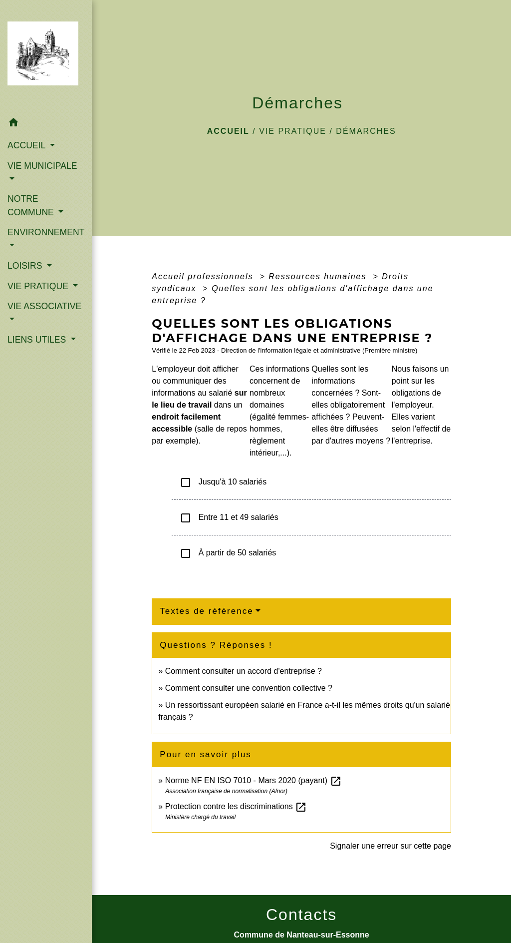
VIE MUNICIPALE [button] (42, 166)
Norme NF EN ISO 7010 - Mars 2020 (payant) (253, 780)
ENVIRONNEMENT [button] (45, 232)
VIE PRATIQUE (292, 131)
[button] (45, 124)
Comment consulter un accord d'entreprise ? (243, 671)
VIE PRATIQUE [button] (39, 286)
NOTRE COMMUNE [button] (31, 205)
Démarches (366, 131)
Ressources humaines (319, 276)
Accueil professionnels (204, 276)
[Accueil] (45, 56)
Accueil (228, 131)
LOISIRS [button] (25, 266)
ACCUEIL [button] (27, 145)
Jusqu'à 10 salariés (223, 482)
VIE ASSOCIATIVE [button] (44, 306)
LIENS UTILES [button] (37, 340)
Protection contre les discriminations (236, 806)
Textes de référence (206, 611)
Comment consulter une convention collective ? (248, 688)
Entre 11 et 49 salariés (229, 518)
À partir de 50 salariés (228, 553)
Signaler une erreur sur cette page (390, 846)
